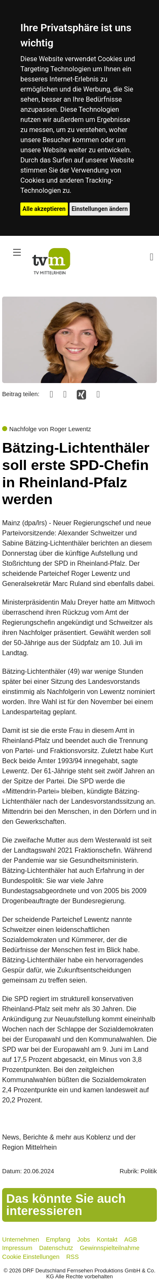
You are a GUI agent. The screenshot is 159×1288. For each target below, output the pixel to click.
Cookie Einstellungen (30, 1256)
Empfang (58, 1239)
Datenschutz (56, 1248)
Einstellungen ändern (100, 208)
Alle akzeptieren (44, 208)
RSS (72, 1256)
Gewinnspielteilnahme (109, 1248)
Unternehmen (20, 1239)
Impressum (17, 1248)
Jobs (83, 1239)
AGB (130, 1239)
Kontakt (107, 1239)
